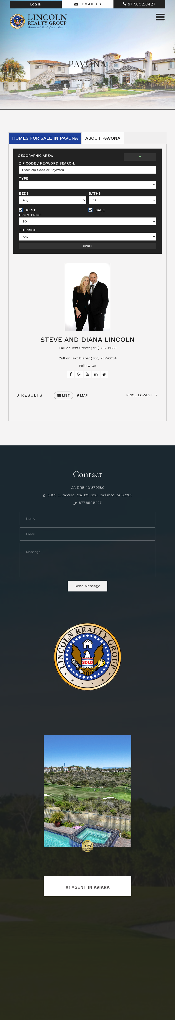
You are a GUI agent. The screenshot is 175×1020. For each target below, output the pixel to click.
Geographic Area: (36, 155)
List (63, 397)
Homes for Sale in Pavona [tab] (45, 138)
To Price (27, 230)
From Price (30, 215)
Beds (24, 193)
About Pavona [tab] (102, 138)
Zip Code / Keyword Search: (47, 163)
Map (82, 397)
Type (23, 178)
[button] (142, 397)
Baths (95, 193)
